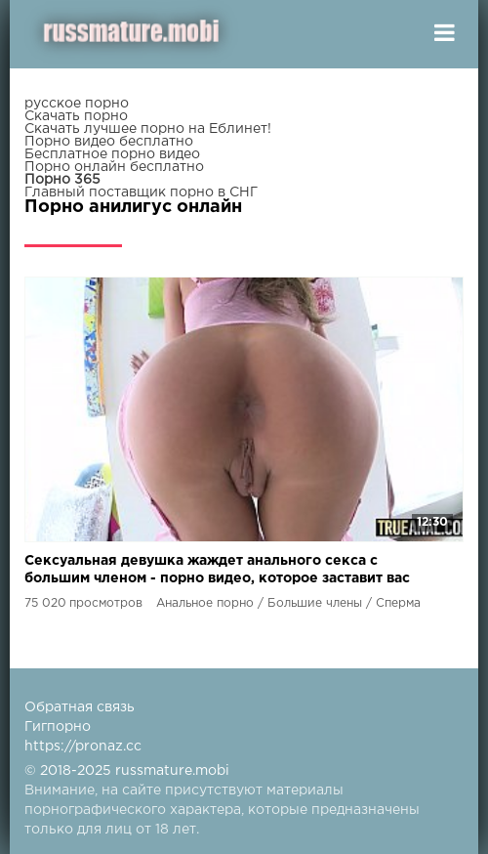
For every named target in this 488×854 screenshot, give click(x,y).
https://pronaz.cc (83, 746)
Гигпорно (57, 727)
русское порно (76, 103)
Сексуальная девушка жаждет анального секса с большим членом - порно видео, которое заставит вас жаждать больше (217, 571)
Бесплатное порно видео (112, 154)
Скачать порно (76, 116)
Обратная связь (79, 707)
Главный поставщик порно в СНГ (141, 192)
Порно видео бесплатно (108, 142)
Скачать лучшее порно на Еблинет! (147, 129)
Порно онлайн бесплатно (114, 167)
